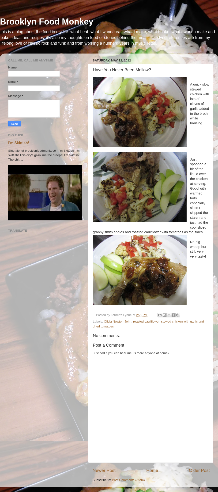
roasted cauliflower (146, 321)
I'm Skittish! (18, 143)
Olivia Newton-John (117, 321)
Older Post (199, 470)
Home (152, 470)
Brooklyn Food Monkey (46, 21)
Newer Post (104, 470)
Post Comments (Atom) (128, 480)
